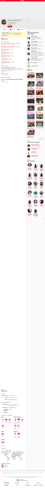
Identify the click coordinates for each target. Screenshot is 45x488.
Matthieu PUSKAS (35, 155)
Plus (43, 218)
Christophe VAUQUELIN (29, 178)
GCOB (2, 73)
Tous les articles (27, 476)
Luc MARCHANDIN (35, 196)
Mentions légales (19, 477)
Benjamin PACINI (35, 169)
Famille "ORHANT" (34, 65)
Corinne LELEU (35, 178)
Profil (6, 29)
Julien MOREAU (39, 104)
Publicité (16, 476)
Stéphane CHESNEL (35, 148)
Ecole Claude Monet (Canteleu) (8, 43)
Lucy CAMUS (41, 196)
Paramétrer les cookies (13, 477)
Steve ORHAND (34, 36)
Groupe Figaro (25, 477)
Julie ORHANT (34, 50)
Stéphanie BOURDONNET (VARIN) (35, 214)
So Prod (3, 79)
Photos (13, 29)
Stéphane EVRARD (30, 214)
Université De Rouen (5, 55)
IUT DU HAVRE (4, 59)
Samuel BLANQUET (35, 205)
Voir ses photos (41, 138)
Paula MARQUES (30, 205)
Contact (11, 476)
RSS (13, 476)
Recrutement (32, 476)
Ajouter (10, 26)
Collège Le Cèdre (5, 49)
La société (23, 476)
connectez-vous (9, 34)
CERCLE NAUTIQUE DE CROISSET (8, 67)
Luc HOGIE (30, 195)
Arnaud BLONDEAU (29, 169)
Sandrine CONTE (41, 205)
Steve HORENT (34, 48)
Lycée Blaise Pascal (5, 52)
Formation (19, 476)
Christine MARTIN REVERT (41, 169)
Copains (21, 29)
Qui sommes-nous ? (6, 476)
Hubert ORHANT (34, 58)
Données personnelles (38, 476)
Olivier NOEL (33, 151)
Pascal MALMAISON (35, 144)
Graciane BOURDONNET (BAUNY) (41, 179)
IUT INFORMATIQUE (5, 62)
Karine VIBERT (41, 187)
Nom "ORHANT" (34, 62)
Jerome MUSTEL (29, 187)
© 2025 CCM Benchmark (31, 477)
